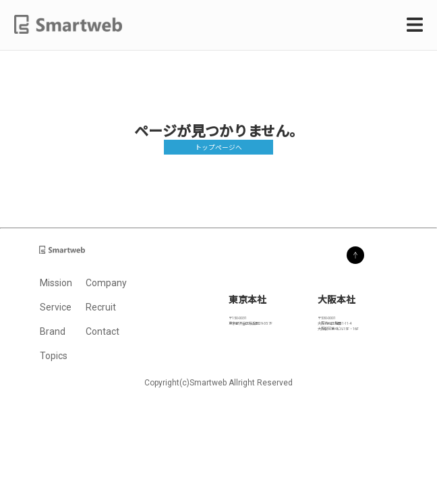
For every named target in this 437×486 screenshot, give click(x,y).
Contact (102, 331)
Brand (52, 331)
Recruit (101, 307)
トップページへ (218, 147)
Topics (53, 355)
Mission (56, 282)
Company (106, 282)
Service (55, 307)
